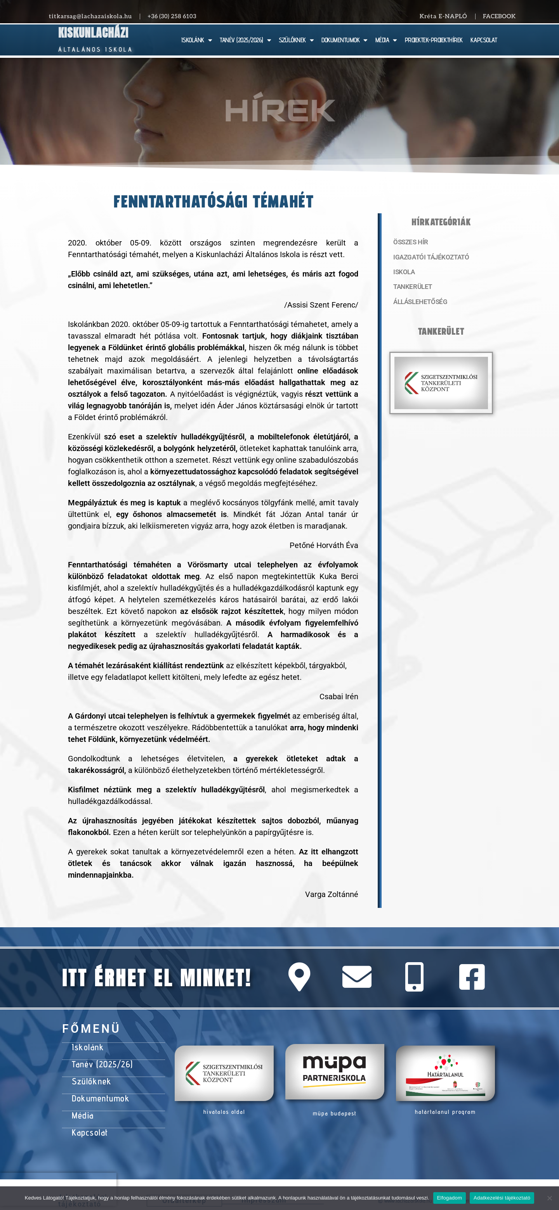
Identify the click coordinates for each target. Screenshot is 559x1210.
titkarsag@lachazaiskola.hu (90, 16)
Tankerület (411, 288)
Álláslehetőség (417, 304)
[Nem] (549, 1198)
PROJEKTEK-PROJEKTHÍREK (434, 40)
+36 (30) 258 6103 (172, 16)
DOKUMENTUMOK (344, 40)
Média (82, 1108)
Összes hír (409, 242)
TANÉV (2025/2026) (245, 40)
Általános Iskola (95, 49)
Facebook (499, 16)
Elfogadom (449, 1198)
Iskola (403, 273)
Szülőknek (90, 1077)
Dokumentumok (97, 1093)
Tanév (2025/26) (100, 1062)
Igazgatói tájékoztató (427, 257)
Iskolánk (86, 1046)
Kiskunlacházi (93, 32)
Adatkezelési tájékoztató (502, 1198)
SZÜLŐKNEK (296, 40)
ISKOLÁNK (196, 40)
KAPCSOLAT (483, 40)
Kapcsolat (88, 1124)
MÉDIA (386, 40)
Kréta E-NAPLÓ (443, 16)
